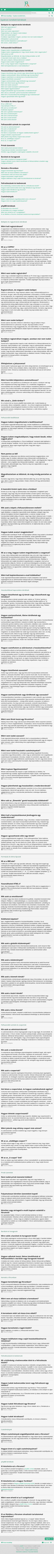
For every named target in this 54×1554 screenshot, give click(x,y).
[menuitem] (52, 16)
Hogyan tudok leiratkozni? (9, 192)
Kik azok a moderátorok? (9, 129)
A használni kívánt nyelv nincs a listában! (14, 58)
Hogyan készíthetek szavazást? (11, 79)
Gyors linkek (2, 10)
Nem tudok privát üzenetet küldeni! (12, 148)
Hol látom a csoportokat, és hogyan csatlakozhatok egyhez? (20, 133)
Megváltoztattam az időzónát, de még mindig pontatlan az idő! (20, 56)
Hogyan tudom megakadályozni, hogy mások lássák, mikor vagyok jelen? (24, 52)
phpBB (21, 1546)
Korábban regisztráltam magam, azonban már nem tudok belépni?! (22, 37)
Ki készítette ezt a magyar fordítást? (12, 210)
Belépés (4, 13)
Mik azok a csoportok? (8, 131)
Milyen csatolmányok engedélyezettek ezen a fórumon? (18, 199)
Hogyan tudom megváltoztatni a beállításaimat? (16, 50)
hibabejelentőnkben (7, 1489)
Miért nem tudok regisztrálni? (10, 31)
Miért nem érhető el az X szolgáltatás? (13, 212)
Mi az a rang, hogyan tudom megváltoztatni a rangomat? (18, 64)
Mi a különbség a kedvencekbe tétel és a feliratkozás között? (20, 186)
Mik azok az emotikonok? (9, 108)
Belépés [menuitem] (49, 10)
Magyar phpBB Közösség (22, 1483)
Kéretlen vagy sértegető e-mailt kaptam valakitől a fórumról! (19, 152)
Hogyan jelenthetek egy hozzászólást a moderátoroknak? (19, 91)
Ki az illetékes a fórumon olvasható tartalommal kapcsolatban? (20, 214)
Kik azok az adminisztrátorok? (10, 127)
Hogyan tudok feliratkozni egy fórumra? (13, 190)
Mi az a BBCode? (6, 104)
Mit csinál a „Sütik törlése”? (9, 43)
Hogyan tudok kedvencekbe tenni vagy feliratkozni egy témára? (21, 188)
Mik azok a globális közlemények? (11, 112)
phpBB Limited (29, 1469)
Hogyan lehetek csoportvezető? (11, 135)
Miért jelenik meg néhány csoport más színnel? (16, 137)
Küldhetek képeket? (7, 110)
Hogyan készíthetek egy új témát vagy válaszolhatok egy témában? (22, 73)
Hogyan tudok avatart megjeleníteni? (12, 62)
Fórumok (5, 10)
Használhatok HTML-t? (8, 106)
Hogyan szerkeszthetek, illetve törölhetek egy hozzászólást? (20, 75)
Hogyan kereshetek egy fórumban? (12, 171)
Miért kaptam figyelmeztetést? (10, 89)
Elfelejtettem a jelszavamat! (9, 39)
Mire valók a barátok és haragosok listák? (14, 159)
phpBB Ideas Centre (25, 1504)
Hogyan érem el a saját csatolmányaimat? (14, 201)
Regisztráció (13, 13)
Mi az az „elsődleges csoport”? (10, 139)
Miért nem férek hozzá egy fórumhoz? (13, 83)
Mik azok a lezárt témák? (9, 118)
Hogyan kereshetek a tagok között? (12, 176)
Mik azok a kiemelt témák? (9, 116)
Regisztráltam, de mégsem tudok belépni (14, 33)
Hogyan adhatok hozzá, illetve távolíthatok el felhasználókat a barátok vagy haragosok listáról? (24, 162)
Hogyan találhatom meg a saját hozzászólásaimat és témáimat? (21, 178)
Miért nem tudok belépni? (9, 35)
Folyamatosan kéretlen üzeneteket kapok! (14, 150)
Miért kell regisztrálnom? (8, 27)
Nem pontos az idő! (7, 54)
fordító (32, 1483)
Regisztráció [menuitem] (53, 10)
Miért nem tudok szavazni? (9, 85)
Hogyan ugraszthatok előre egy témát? (13, 96)
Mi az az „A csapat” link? (8, 140)
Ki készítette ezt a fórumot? (9, 208)
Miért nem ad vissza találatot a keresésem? (14, 172)
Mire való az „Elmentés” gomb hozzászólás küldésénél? (18, 93)
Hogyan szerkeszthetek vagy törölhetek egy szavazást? (18, 81)
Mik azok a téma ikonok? (9, 119)
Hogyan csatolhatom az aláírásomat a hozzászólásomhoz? (19, 77)
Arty (23, 1548)
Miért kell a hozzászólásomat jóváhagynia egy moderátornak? (20, 95)
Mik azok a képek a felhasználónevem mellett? (15, 60)
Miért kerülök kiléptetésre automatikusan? (14, 41)
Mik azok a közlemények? (9, 114)
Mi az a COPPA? (6, 29)
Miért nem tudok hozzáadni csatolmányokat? (15, 87)
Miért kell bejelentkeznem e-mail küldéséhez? (15, 66)
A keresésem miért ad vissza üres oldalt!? (14, 174)
